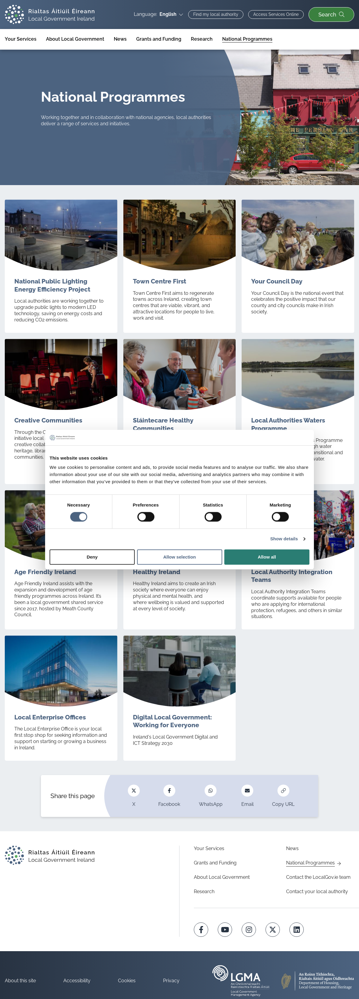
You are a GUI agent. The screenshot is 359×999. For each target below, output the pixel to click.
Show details (284, 539)
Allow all (267, 556)
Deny (92, 556)
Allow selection (179, 556)
